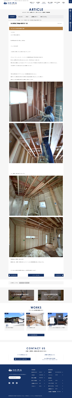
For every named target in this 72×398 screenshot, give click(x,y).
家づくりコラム (44, 16)
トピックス (20, 16)
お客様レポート (34, 16)
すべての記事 (17, 20)
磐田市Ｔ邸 (27, 20)
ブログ (27, 16)
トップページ (11, 20)
